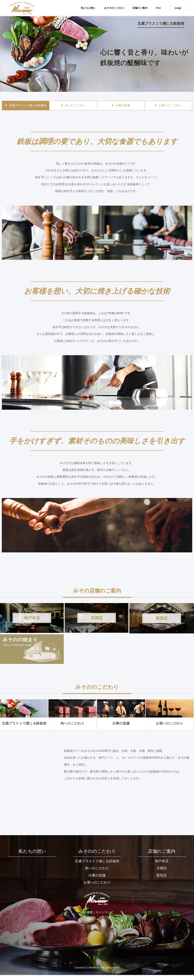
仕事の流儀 (121, 713)
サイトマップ (104, 914)
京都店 (162, 870)
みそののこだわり (109, 8)
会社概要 (87, 914)
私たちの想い (81, 8)
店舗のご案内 (138, 8)
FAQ (158, 8)
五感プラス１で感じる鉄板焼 (24, 713)
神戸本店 (162, 862)
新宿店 (162, 877)
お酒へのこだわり (169, 713)
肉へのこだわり (72, 713)
